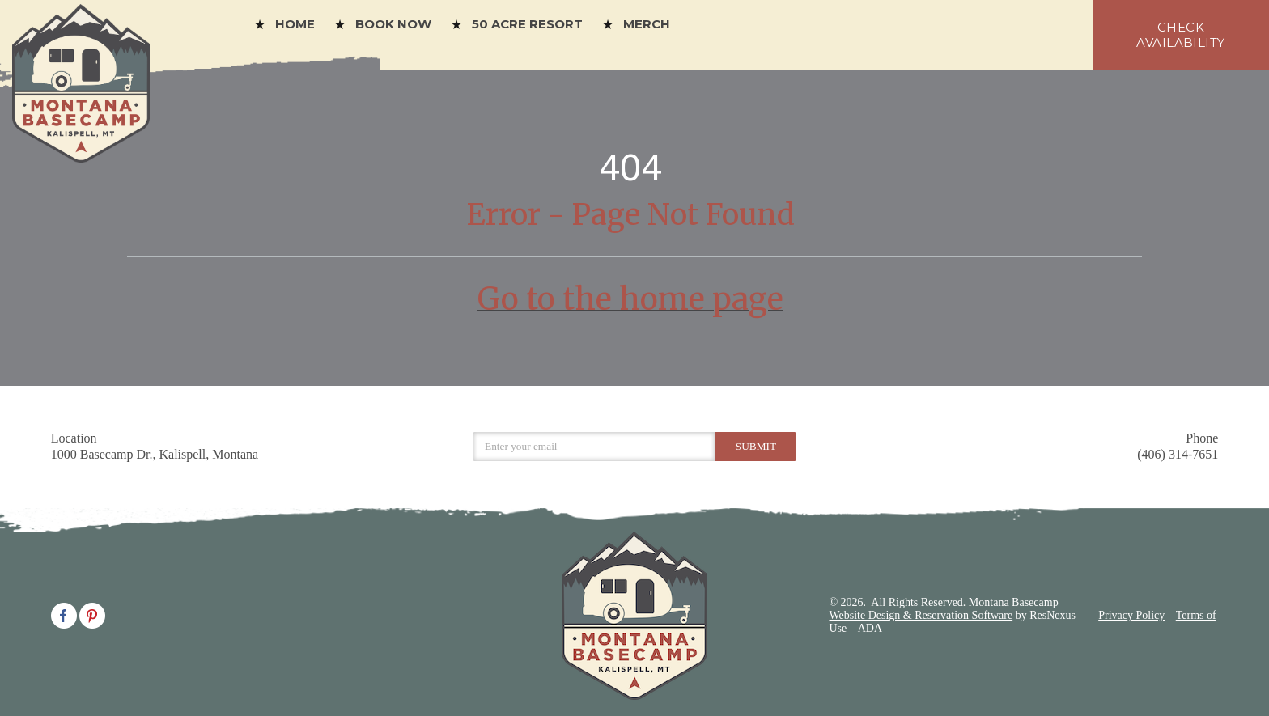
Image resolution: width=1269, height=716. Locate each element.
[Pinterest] (92, 614)
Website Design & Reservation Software (920, 615)
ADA (870, 628)
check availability (1180, 34)
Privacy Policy (1131, 615)
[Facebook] (64, 614)
